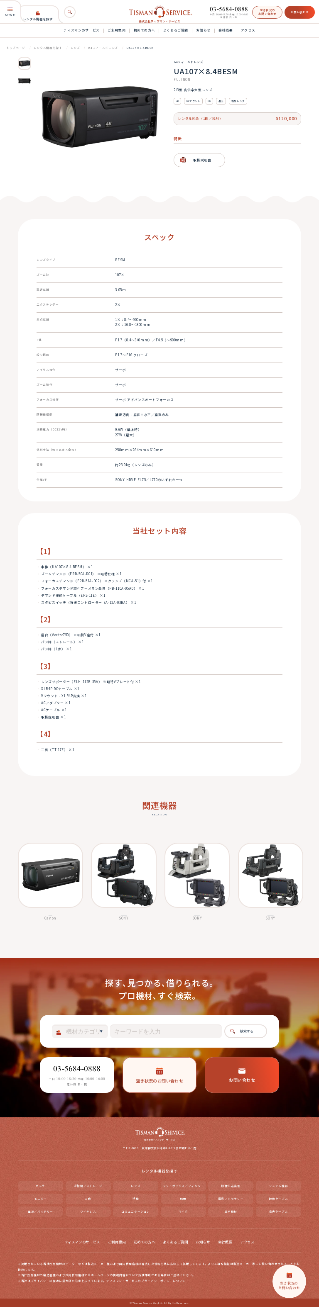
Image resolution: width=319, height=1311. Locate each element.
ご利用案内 (116, 30)
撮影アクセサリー (230, 1202)
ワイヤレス (88, 1215)
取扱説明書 (202, 160)
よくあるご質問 (175, 30)
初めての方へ (144, 30)
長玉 (221, 101)
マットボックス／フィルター (183, 1189)
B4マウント (193, 101)
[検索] (70, 12)
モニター (40, 1202)
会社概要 (225, 30)
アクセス (248, 30)
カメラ (40, 1189)
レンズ (75, 48)
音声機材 (231, 1215)
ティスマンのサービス (81, 30)
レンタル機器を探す (38, 16)
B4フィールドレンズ (103, 48)
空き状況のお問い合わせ (267, 12)
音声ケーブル (278, 1215)
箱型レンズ (238, 101)
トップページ (15, 48)
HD (209, 101)
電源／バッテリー (40, 1215)
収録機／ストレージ (88, 1189)
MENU (10, 12)
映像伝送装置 (230, 1189)
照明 (183, 1202)
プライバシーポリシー (157, 1284)
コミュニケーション (135, 1215)
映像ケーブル (278, 1202)
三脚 (88, 1202)
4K (177, 101)
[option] (24, 63)
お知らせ (203, 30)
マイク (183, 1215)
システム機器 (278, 1189)
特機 (136, 1202)
